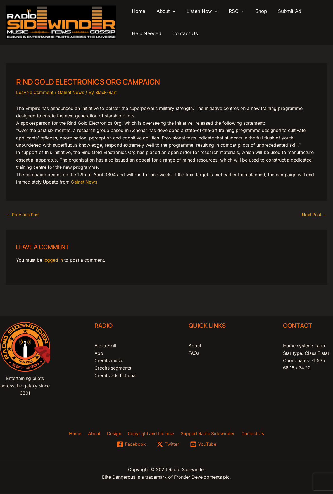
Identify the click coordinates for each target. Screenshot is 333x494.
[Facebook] (131, 444)
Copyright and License (149, 434)
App (98, 353)
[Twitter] (168, 444)
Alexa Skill (105, 345)
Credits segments (112, 368)
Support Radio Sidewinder (205, 434)
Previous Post (23, 215)
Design (114, 434)
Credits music (108, 360)
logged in (53, 260)
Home (79, 434)
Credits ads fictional (115, 375)
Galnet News (72, 92)
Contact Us (249, 434)
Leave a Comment (35, 92)
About (195, 345)
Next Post (314, 215)
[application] (170, 11)
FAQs (194, 353)
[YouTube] (203, 444)
